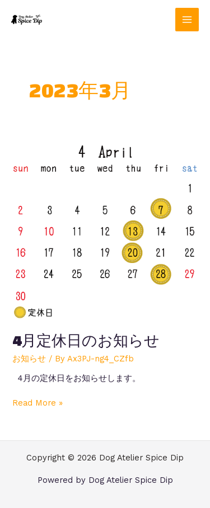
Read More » (37, 402)
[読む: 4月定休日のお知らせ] (104, 230)
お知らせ (29, 359)
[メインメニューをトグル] (187, 19)
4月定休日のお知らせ (86, 340)
